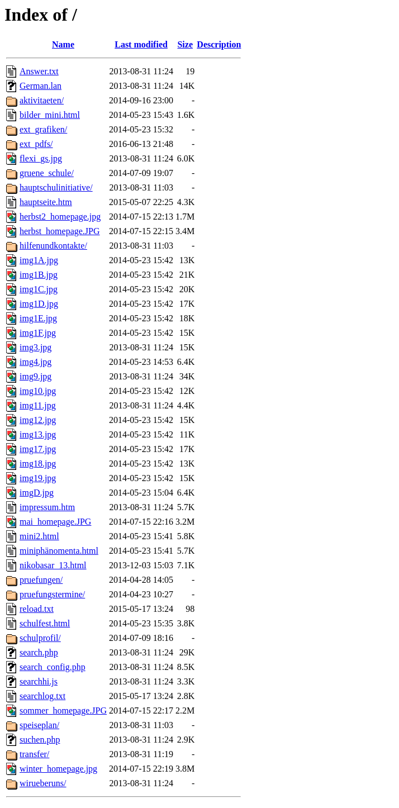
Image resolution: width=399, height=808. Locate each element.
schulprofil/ (40, 638)
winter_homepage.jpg (58, 768)
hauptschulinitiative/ (56, 187)
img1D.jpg (39, 303)
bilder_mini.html (50, 115)
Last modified (141, 44)
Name (63, 44)
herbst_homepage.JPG (60, 231)
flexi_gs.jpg (41, 158)
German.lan (40, 86)
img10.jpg (38, 391)
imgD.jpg (37, 492)
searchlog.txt (42, 696)
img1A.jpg (39, 260)
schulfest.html (45, 623)
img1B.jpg (39, 274)
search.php (39, 652)
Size (185, 44)
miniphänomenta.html (59, 550)
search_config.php (53, 667)
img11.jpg (38, 405)
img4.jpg (35, 362)
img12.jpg (38, 420)
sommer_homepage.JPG (63, 710)
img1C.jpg (39, 289)
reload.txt (37, 609)
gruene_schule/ (47, 173)
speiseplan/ (39, 725)
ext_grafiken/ (43, 129)
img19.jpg (38, 478)
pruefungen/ (41, 579)
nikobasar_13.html (53, 565)
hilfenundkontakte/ (53, 245)
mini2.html (39, 536)
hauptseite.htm (46, 202)
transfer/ (34, 754)
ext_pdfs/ (36, 144)
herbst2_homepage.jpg (60, 216)
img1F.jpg (38, 333)
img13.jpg (38, 434)
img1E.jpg (38, 318)
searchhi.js (39, 681)
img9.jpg (35, 376)
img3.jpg (35, 347)
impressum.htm (47, 507)
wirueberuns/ (43, 783)
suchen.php (40, 739)
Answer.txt (39, 71)
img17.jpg (38, 449)
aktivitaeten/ (42, 100)
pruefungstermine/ (52, 594)
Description (219, 44)
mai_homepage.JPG (55, 521)
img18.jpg (38, 463)
